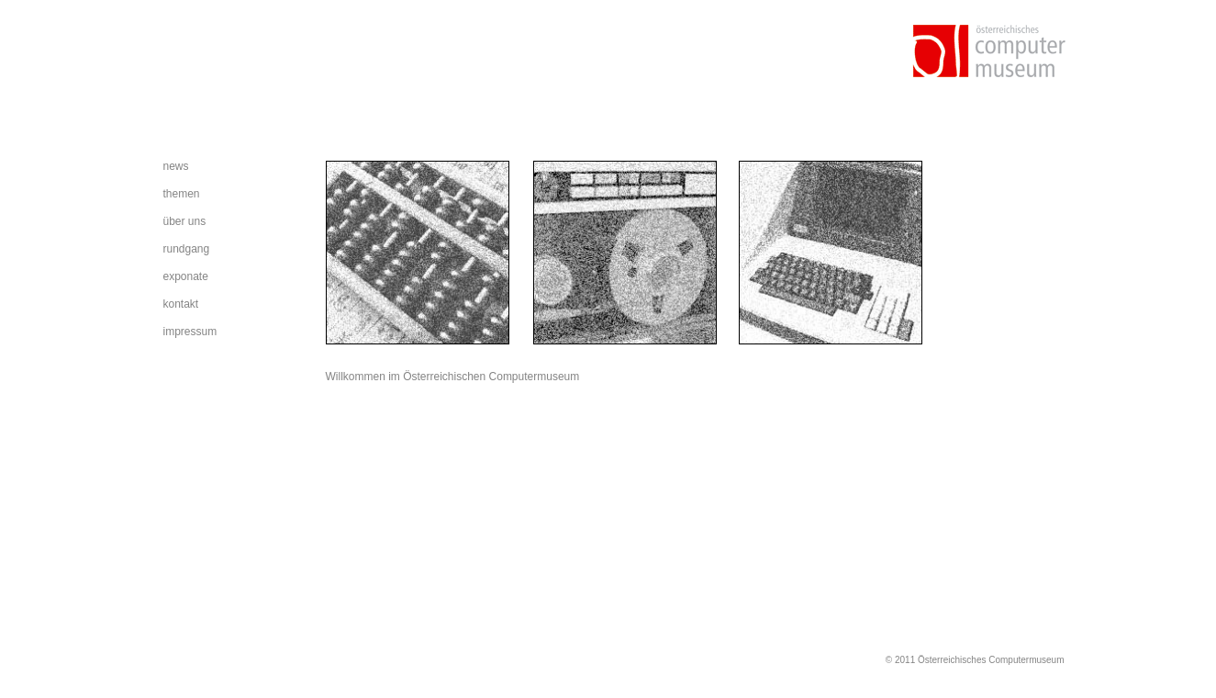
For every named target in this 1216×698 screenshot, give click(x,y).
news (176, 166)
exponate (185, 276)
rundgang (186, 248)
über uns (184, 221)
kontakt (181, 304)
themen (181, 193)
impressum (190, 331)
